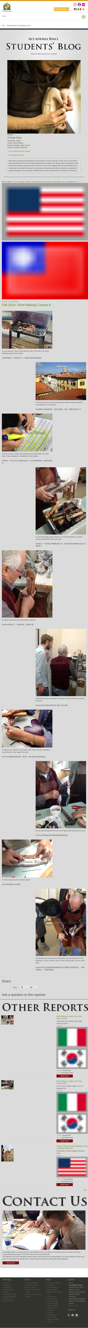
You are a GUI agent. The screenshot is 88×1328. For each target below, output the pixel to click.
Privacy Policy (73, 1306)
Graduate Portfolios (10, 1294)
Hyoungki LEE (67, 1070)
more (85, 1190)
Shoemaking (56, 182)
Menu (4, 16)
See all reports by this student (19, 151)
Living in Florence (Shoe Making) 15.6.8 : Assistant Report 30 (72, 1147)
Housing (6, 1292)
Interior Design (52, 1299)
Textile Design (52, 1308)
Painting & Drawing (53, 1283)
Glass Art (50, 1312)
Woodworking (51, 1315)
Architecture (51, 1296)
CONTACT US (9, 1301)
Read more (65, 1076)
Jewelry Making (52, 1287)
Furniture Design (52, 1301)
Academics (7, 1287)
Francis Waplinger (68, 1179)
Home (3, 25)
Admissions (7, 1285)
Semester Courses (32, 1285)
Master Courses (31, 1287)
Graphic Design (52, 1303)
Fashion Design (52, 1306)
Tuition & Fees (9, 1290)
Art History (50, 1285)
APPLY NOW (8, 1299)
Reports (21, 182)
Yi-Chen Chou (13, 301)
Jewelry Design (52, 1290)
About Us (7, 1283)
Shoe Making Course (16, 155)
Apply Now (62, 9)
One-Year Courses (32, 1283)
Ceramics (50, 1310)
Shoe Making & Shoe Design (41, 182)
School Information (10, 1296)
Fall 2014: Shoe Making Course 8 (26, 305)
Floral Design (51, 1317)
